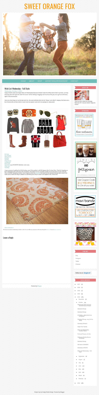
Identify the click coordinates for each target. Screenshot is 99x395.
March (80, 375)
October (81, 302)
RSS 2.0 (48, 229)
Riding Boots (8, 157)
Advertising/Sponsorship (56, 81)
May (80, 369)
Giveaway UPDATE (83, 347)
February (81, 378)
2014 (78, 294)
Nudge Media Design (47, 392)
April (80, 372)
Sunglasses (8, 162)
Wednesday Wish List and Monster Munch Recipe (84, 305)
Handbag (7, 167)
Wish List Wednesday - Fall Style (85, 351)
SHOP (40, 81)
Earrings (7, 154)
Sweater (7, 159)
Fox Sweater (8, 155)
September (82, 356)
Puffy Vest (7, 166)
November (81, 299)
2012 (78, 383)
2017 (78, 284)
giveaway (37, 173)
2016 (78, 287)
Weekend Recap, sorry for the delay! (85, 320)
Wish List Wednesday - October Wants (83, 330)
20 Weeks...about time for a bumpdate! (85, 316)
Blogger (39, 286)
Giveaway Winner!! (82, 323)
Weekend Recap (82, 309)
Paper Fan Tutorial (82, 326)
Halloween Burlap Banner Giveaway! (84, 338)
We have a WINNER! (83, 344)
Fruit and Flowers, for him (84, 334)
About (31, 81)
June (80, 366)
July (80, 362)
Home (23, 81)
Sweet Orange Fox (49, 6)
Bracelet (7, 158)
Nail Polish (7, 165)
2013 (78, 297)
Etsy (77, 255)
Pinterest (78, 264)
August (81, 359)
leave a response (57, 229)
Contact (74, 81)
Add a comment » (9, 227)
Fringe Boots (8, 161)
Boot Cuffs (7, 163)
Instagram (78, 258)
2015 (78, 290)
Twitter (77, 261)
